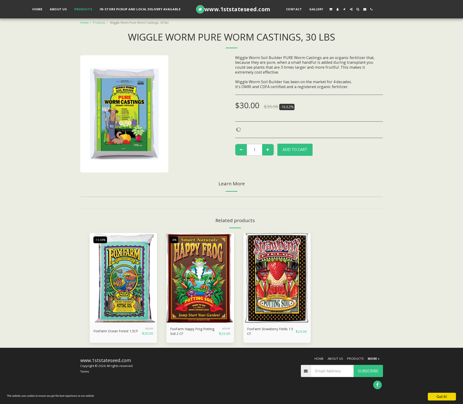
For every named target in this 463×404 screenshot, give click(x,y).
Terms (84, 373)
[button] (330, 9)
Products (99, 22)
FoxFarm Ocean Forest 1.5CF (113, 332)
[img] (123, 278)
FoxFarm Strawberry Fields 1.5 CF (265, 332)
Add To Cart (295, 149)
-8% (175, 240)
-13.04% (101, 240)
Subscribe (368, 372)
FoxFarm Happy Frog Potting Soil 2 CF (189, 332)
